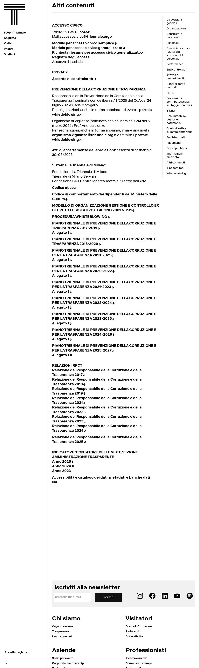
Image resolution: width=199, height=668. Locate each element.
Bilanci (171, 111)
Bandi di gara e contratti (176, 86)
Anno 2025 (61, 462)
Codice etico (63, 188)
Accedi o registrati (17, 652)
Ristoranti (132, 631)
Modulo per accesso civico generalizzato (87, 48)
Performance (175, 64)
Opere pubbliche (177, 148)
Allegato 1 (60, 233)
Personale (173, 43)
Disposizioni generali (174, 22)
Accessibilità (134, 636)
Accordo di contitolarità (72, 79)
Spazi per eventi (62, 658)
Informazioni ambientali (174, 156)
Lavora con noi (62, 636)
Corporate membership (68, 663)
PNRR (170, 93)
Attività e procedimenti (175, 77)
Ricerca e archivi (137, 658)
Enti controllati (176, 70)
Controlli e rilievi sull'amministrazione (179, 130)
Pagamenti (174, 143)
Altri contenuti (176, 163)
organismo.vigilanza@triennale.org (82, 135)
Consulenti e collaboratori (175, 36)
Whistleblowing (176, 173)
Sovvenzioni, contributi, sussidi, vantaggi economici (179, 102)
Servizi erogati (176, 137)
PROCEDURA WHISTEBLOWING (79, 217)
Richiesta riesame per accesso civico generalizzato (96, 53)
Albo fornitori (175, 168)
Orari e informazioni (139, 626)
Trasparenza (60, 631)
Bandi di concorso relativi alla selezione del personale (178, 53)
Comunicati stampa (139, 663)
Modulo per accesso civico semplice (83, 43)
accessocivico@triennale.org (84, 37)
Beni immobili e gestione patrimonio (176, 120)
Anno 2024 (61, 466)
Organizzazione (176, 29)
